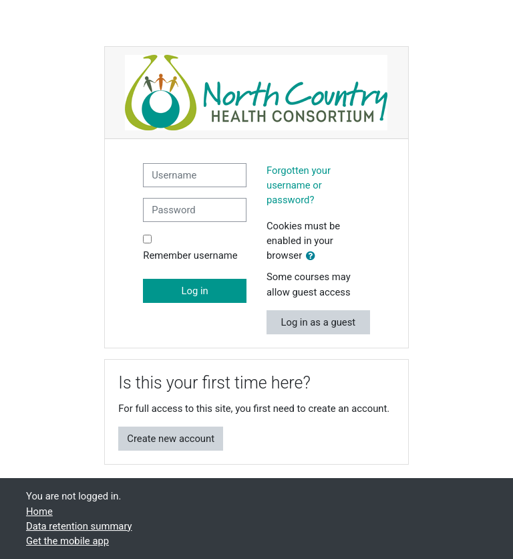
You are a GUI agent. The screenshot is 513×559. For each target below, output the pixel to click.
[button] (313, 256)
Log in (195, 291)
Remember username (190, 255)
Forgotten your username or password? (299, 185)
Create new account (170, 439)
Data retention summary (79, 526)
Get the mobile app (67, 541)
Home (39, 512)
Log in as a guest (318, 322)
